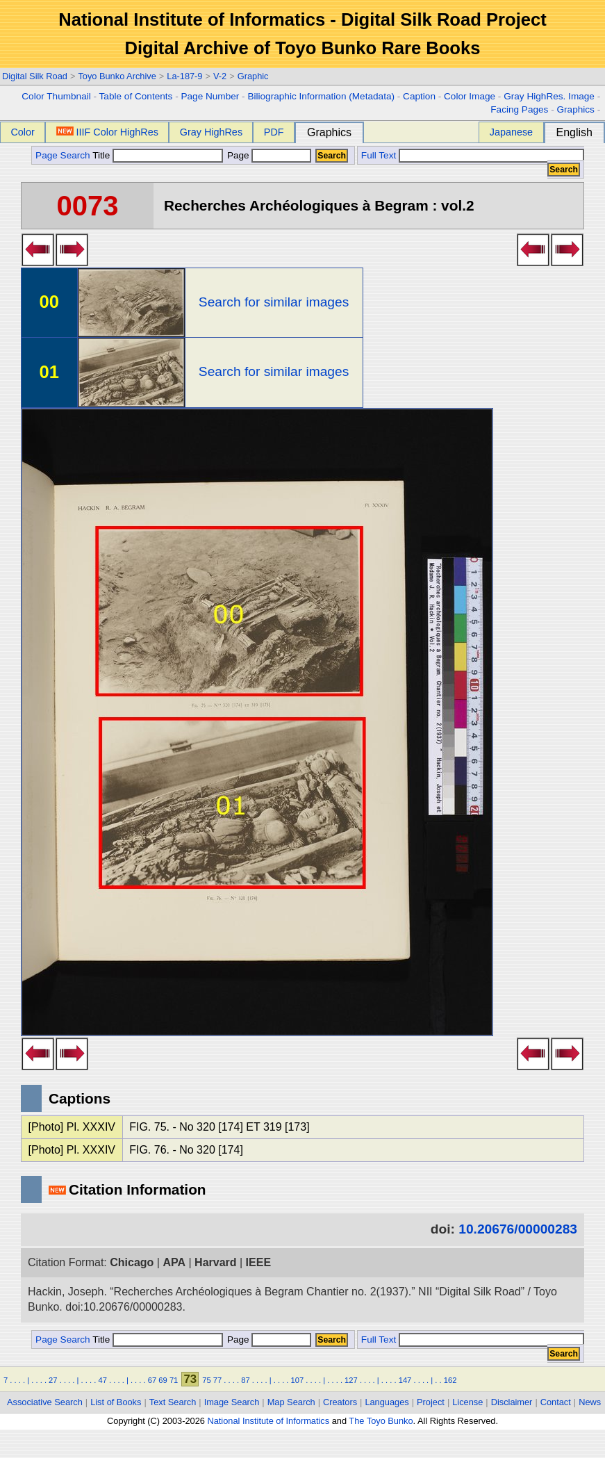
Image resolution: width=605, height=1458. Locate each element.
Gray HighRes (211, 132)
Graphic (253, 76)
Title (157, 155)
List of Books (115, 1402)
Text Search (173, 1402)
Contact (555, 1402)
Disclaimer (512, 1402)
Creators (340, 1402)
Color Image (469, 96)
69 (162, 1380)
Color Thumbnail (56, 96)
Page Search (62, 155)
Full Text (378, 155)
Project (431, 1402)
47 (102, 1380)
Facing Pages (519, 109)
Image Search (232, 1402)
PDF (274, 132)
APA (174, 1262)
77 (217, 1380)
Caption (419, 96)
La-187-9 (184, 76)
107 (297, 1380)
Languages (386, 1402)
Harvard (215, 1262)
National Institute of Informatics (268, 1421)
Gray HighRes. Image (549, 96)
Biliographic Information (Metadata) (321, 96)
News (590, 1402)
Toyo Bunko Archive (117, 76)
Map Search (291, 1402)
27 (53, 1380)
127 (351, 1380)
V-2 (219, 76)
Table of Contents (136, 96)
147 (405, 1380)
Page (267, 155)
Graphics (575, 109)
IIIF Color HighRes (107, 132)
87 (245, 1380)
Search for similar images (274, 302)
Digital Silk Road (34, 76)
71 (173, 1380)
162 (450, 1380)
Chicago (132, 1262)
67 (152, 1380)
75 (206, 1380)
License (467, 1402)
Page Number (210, 96)
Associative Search (45, 1402)
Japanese (511, 132)
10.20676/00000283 (517, 1229)
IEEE (258, 1262)
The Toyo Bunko (381, 1421)
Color (22, 132)
